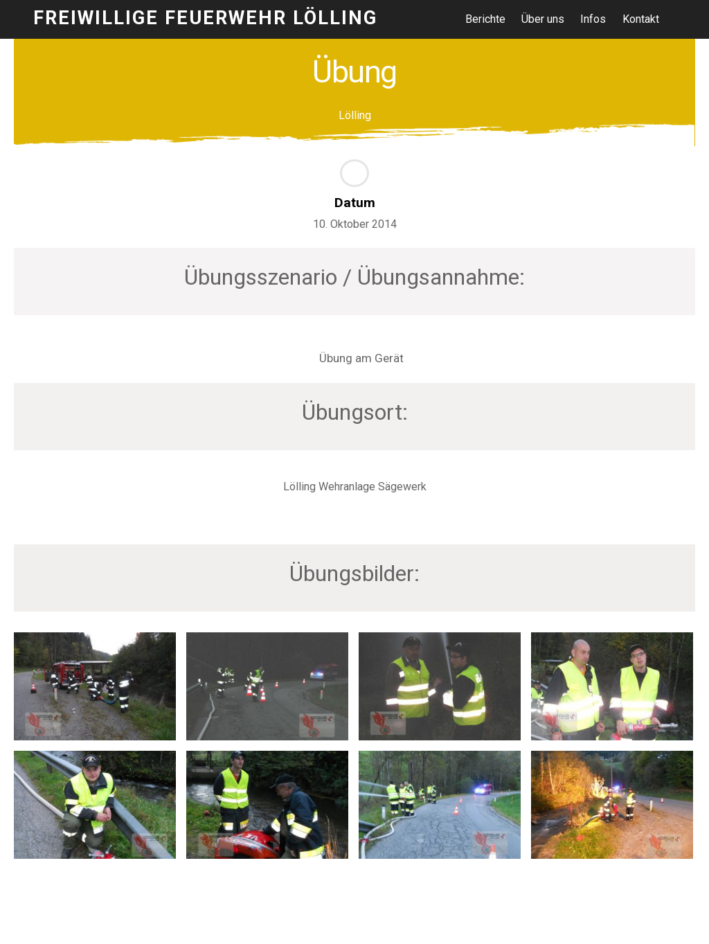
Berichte (485, 19)
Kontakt (640, 19)
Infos (593, 19)
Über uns (542, 19)
